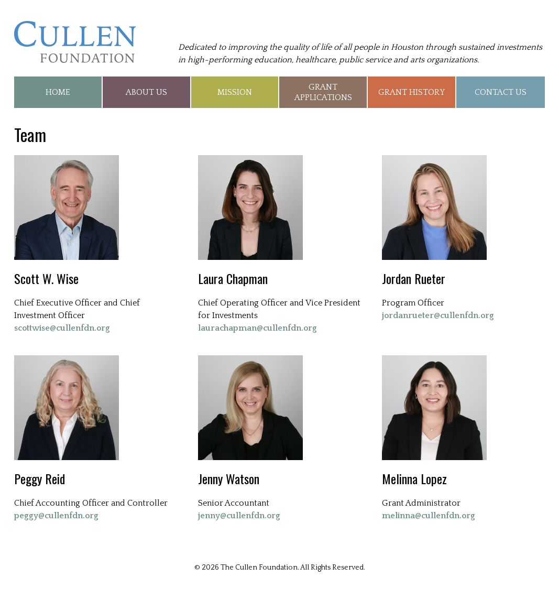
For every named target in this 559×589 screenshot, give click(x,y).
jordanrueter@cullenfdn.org (438, 315)
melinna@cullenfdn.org (428, 515)
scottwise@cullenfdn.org (62, 328)
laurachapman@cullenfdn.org (257, 328)
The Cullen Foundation (75, 42)
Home (58, 92)
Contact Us (501, 92)
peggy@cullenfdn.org (56, 515)
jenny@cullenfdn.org (239, 515)
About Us (146, 92)
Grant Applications (323, 92)
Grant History (411, 92)
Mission (234, 92)
